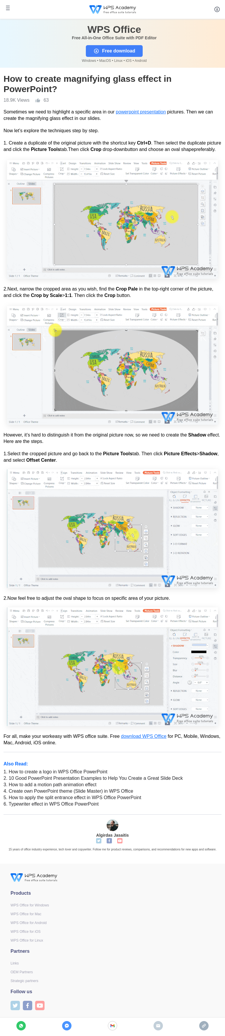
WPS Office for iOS (25, 932)
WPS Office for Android (29, 923)
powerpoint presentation (141, 111)
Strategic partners (24, 981)
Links (15, 963)
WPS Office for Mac (26, 914)
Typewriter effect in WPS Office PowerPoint (51, 803)
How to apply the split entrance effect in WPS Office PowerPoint (72, 797)
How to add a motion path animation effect (50, 784)
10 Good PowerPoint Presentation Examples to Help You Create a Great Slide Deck (93, 778)
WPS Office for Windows (30, 905)
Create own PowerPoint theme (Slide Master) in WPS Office (68, 791)
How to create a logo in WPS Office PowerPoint (56, 771)
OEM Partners (22, 972)
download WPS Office (143, 736)
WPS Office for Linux (27, 940)
